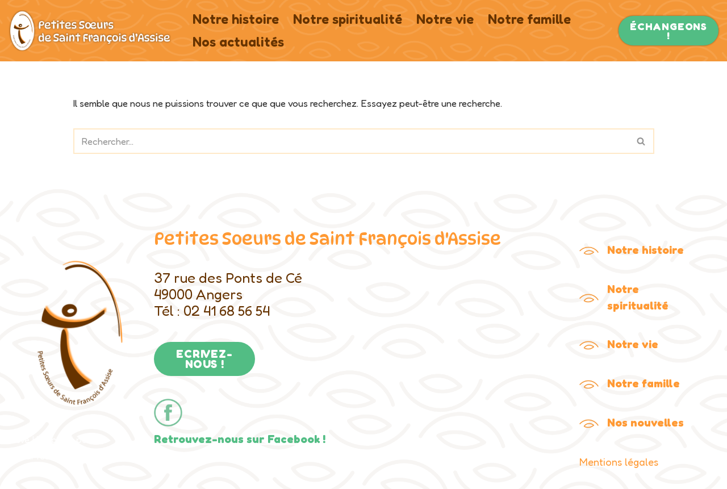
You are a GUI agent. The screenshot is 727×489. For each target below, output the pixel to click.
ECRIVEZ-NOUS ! (204, 359)
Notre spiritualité (347, 19)
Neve (19, 439)
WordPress (31, 456)
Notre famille (529, 19)
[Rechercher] (351, 141)
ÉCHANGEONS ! (668, 30)
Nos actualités (238, 42)
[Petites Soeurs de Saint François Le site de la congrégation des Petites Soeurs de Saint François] (91, 30)
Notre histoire (236, 19)
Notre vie (445, 19)
